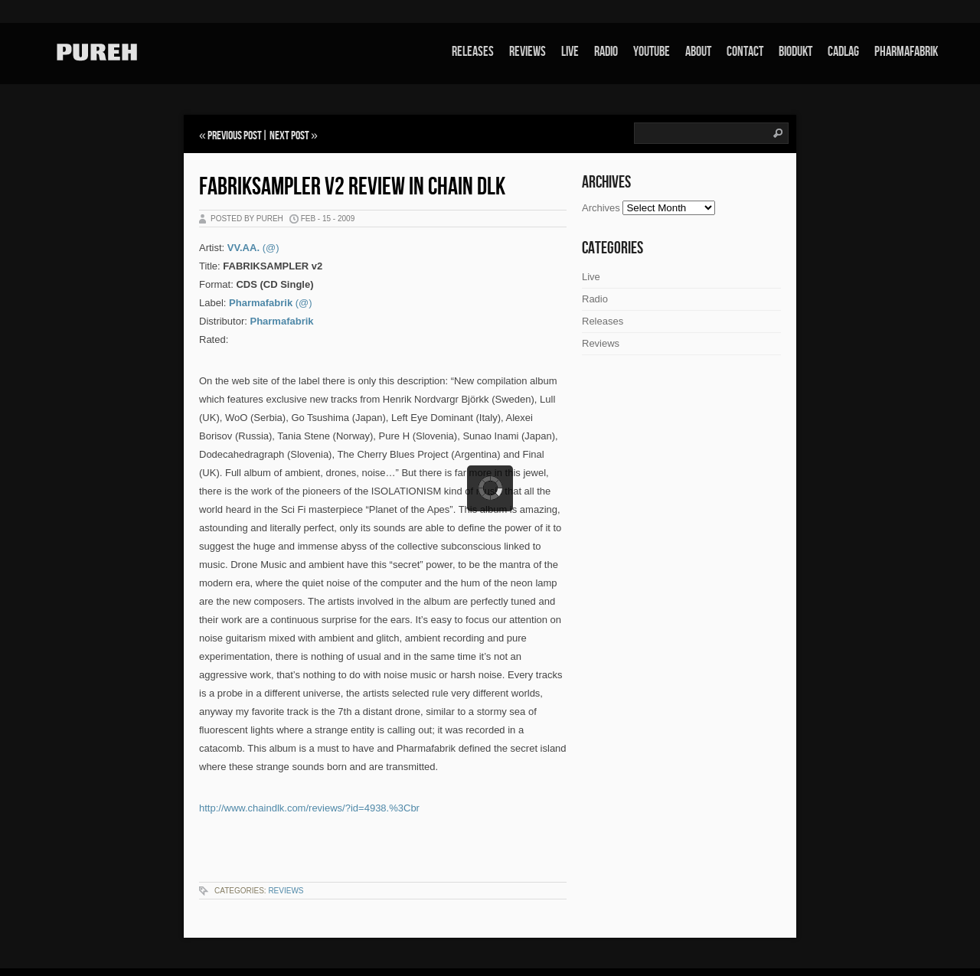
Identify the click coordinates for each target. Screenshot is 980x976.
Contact (745, 52)
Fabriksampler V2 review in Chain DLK (352, 187)
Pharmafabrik (906, 52)
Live (570, 52)
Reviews (527, 52)
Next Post (289, 136)
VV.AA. (243, 247)
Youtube (651, 52)
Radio (606, 52)
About (698, 52)
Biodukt (795, 52)
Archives (601, 208)
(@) (271, 247)
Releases (473, 52)
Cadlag (843, 52)
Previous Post (234, 136)
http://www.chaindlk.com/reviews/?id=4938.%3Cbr (309, 808)
